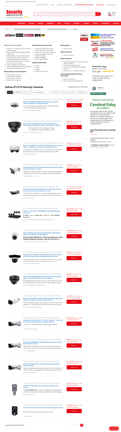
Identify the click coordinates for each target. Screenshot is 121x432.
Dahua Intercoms (69, 55)
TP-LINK (66, 23)
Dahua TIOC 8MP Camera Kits (44, 49)
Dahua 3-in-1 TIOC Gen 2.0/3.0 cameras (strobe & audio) (19, 49)
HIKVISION (21, 23)
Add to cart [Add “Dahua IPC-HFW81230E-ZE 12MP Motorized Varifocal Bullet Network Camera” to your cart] (74, 367)
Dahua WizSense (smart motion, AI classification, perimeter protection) (17, 58)
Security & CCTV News (42, 5)
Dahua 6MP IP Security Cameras (41, 121)
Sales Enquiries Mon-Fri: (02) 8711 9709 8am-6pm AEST (20, 1)
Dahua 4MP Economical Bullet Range (42, 186)
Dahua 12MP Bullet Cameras (44, 317)
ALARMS (86, 23)
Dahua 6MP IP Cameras (14, 76)
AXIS (58, 23)
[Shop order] (41, 92)
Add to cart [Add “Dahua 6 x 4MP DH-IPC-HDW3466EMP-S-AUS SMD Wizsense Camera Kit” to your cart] (74, 214)
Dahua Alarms (68, 49)
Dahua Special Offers (41, 59)
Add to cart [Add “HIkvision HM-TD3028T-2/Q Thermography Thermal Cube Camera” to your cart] (74, 389)
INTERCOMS (105, 23)
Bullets (37, 66)
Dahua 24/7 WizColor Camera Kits (45, 52)
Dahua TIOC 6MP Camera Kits (44, 50)
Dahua (34, 165)
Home (7, 29)
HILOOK (31, 23)
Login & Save (100, 5)
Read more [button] (95, 84)
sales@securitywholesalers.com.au (100, 142)
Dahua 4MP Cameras (38, 143)
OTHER (95, 23)
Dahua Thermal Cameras (56, 405)
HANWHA (50, 23)
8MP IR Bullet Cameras (29, 339)
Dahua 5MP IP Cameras (14, 78)
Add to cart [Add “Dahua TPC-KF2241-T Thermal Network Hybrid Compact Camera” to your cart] (74, 411)
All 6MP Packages (40, 56)
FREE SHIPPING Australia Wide (84, 5)
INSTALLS (116, 23)
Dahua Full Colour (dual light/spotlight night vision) (18, 53)
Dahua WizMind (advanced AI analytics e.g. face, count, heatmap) (18, 62)
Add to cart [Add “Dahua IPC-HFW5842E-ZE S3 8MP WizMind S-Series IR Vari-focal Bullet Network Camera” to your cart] (74, 345)
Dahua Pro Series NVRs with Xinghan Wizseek (75, 68)
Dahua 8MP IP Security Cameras (45, 274)
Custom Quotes (111, 5)
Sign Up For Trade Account (64, 5)
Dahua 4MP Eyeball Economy (51, 143)
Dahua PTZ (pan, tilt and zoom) (16, 65)
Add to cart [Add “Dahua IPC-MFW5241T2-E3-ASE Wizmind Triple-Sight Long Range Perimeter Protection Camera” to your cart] (74, 171)
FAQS (52, 5)
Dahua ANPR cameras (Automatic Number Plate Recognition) (41, 187)
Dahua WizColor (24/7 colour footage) (18, 56)
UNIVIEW (76, 23)
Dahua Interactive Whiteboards (73, 81)
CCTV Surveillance (27, 99)
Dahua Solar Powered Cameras (16, 68)
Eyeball (37, 69)
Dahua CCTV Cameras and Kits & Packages (27, 29)
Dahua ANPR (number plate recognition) (19, 66)
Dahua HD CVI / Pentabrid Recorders (75, 71)
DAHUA (40, 23)
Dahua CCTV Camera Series (12, 45)
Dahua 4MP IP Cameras (14, 80)
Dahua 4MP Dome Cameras (40, 99)
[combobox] (64, 14)
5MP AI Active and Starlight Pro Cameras (33, 296)
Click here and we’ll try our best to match (102, 146)
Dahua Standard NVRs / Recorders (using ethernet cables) (76, 63)
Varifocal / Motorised (41, 71)
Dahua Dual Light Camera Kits (44, 54)
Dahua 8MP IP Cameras (14, 75)
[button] (112, 89)
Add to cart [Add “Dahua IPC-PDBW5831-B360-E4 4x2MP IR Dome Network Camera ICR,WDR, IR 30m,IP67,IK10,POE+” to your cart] (74, 105)
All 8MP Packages (40, 57)
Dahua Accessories (69, 79)
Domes (37, 68)
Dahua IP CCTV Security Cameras (57, 29)
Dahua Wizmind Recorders (72, 65)
